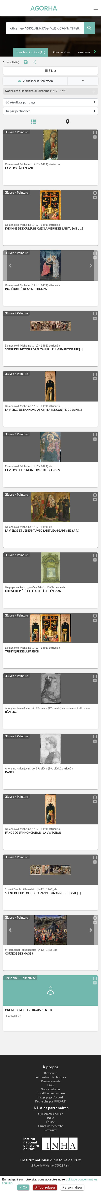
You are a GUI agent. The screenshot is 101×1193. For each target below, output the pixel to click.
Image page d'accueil (50, 1097)
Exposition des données (50, 1093)
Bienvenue (50, 1073)
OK (23, 1187)
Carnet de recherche (50, 1126)
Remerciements (50, 1081)
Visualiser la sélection (35, 81)
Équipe (50, 1122)
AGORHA (43, 8)
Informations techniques (50, 1077)
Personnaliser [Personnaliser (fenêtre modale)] (72, 1187)
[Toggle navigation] (96, 8)
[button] (10, 265)
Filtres (50, 70)
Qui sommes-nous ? (50, 1114)
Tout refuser (45, 1187)
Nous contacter (50, 1089)
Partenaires (50, 1130)
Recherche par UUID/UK (50, 1101)
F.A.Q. (50, 1085)
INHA (50, 1118)
